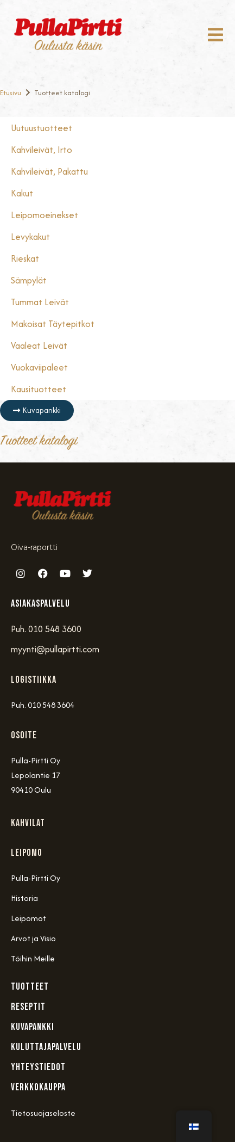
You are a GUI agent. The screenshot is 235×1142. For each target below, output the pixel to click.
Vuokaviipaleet (39, 367)
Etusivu (10, 93)
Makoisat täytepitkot (52, 323)
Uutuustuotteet (41, 127)
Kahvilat (28, 823)
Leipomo (26, 853)
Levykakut (30, 236)
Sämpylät (29, 280)
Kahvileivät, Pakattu (49, 171)
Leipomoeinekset (44, 214)
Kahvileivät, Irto (41, 149)
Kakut (22, 193)
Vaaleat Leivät (39, 345)
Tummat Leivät (40, 301)
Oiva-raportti (34, 547)
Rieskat (25, 258)
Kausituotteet (38, 389)
